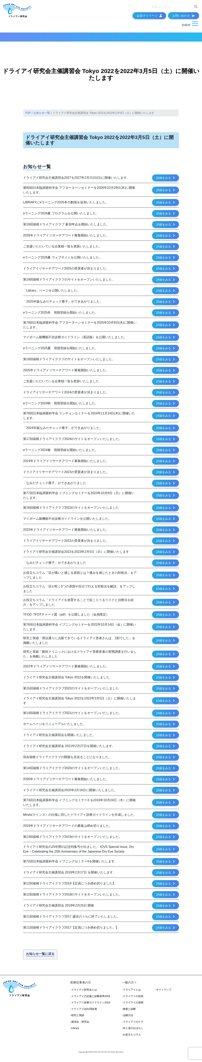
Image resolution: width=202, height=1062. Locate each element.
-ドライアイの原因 (132, 1005)
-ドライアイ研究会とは (83, 992)
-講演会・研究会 (79, 1024)
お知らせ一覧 (41, 115)
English (186, 26)
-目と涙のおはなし (132, 1030)
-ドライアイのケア (132, 1024)
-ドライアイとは (131, 992)
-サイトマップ (163, 992)
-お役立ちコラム (131, 1037)
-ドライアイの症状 (132, 998)
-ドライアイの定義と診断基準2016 (90, 998)
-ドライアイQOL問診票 (83, 1011)
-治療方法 (127, 1017)
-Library (74, 1030)
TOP (28, 115)
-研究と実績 (77, 1017)
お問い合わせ (183, 17)
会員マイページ (149, 17)
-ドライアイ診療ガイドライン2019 (90, 1005)
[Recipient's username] (170, 8)
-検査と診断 (129, 1011)
